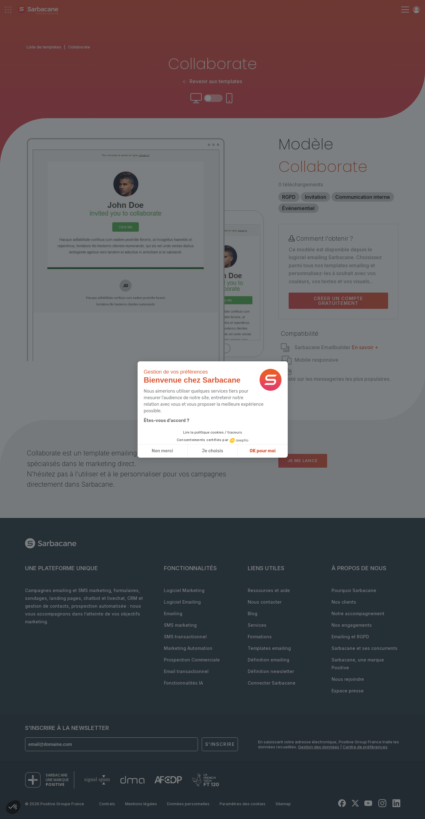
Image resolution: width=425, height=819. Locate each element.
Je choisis (212, 451)
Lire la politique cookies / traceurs (212, 432)
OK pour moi (263, 451)
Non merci (162, 451)
